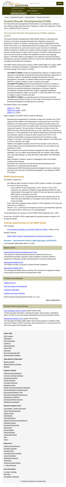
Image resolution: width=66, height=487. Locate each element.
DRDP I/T (13, 108)
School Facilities (9, 430)
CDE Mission (8, 338)
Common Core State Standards (13, 376)
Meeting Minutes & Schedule (12, 364)
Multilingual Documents (11, 458)
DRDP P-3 (14, 113)
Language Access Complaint (12, 453)
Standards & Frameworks (11, 402)
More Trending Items (53, 300)
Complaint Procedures (10, 378)
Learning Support (35, 13)
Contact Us (7, 343)
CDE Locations (8, 336)
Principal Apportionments (11, 425)
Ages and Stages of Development (15, 286)
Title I (5, 437)
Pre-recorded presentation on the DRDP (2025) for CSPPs (33, 229)
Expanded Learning (10, 423)
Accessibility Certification (11, 477)
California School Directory (12, 446)
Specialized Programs (18, 13)
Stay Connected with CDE (12, 353)
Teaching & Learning (18, 8)
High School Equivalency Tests (13, 392)
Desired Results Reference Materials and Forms (20, 252)
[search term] (42, 3)
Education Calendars (10, 448)
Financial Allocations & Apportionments (16, 390)
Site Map (13, 472)
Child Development (9, 418)
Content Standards (9, 380)
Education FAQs (9, 451)
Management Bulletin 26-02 (13, 318)
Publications (7, 460)
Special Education (9, 432)
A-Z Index (7, 472)
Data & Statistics (32, 11)
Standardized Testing (10, 435)
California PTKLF (10, 283)
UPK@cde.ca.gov (39, 240)
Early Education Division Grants (15, 311)
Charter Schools (9, 413)
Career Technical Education (12, 411)
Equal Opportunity (9, 346)
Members (7, 367)
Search (59, 3)
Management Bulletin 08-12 (13, 268)
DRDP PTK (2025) (16, 110)
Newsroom (7, 350)
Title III (6, 439)
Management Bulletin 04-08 (13, 262)
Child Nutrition (8, 416)
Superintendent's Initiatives (12, 355)
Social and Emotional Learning (13, 399)
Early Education (30, 17)
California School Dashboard (12, 373)
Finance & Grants (17, 11)
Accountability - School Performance (15, 408)
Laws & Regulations (10, 456)
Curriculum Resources (10, 383)
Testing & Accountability (36, 8)
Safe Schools (8, 427)
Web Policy (7, 474)
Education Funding (9, 385)
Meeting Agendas (9, 362)
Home (7, 17)
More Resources (11, 465)
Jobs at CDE (8, 348)
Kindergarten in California (11, 397)
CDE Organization (9, 341)
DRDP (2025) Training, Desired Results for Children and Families (30, 236)
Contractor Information (43, 17)
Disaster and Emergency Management (15, 420)
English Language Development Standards (17, 387)
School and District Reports (12, 463)
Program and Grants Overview (14, 293)
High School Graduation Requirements (15, 395)
